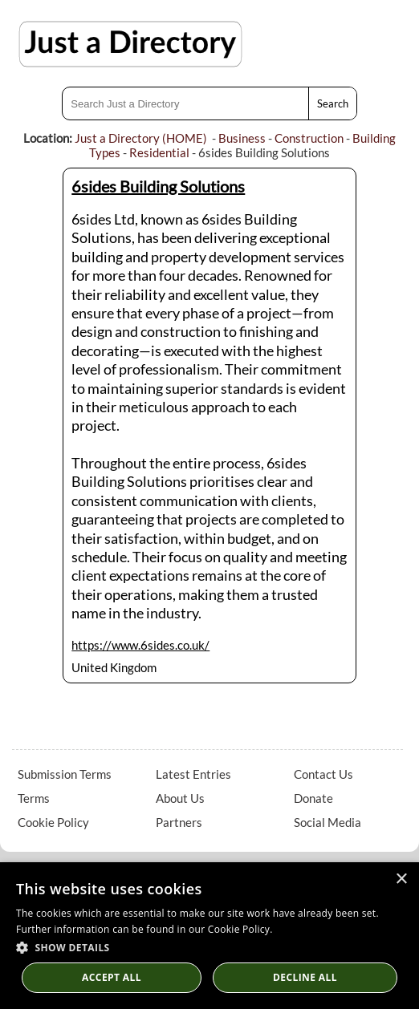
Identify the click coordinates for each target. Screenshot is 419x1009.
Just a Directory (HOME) (141, 138)
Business (242, 138)
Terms (34, 798)
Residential (159, 152)
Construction (309, 138)
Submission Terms (65, 774)
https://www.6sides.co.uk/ (140, 645)
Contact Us (323, 774)
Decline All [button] (305, 977)
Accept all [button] (111, 977)
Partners (179, 822)
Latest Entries (193, 774)
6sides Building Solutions (158, 186)
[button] (209, 947)
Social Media (327, 822)
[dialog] (209, 935)
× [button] (401, 879)
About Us (180, 798)
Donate (313, 798)
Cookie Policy (53, 822)
